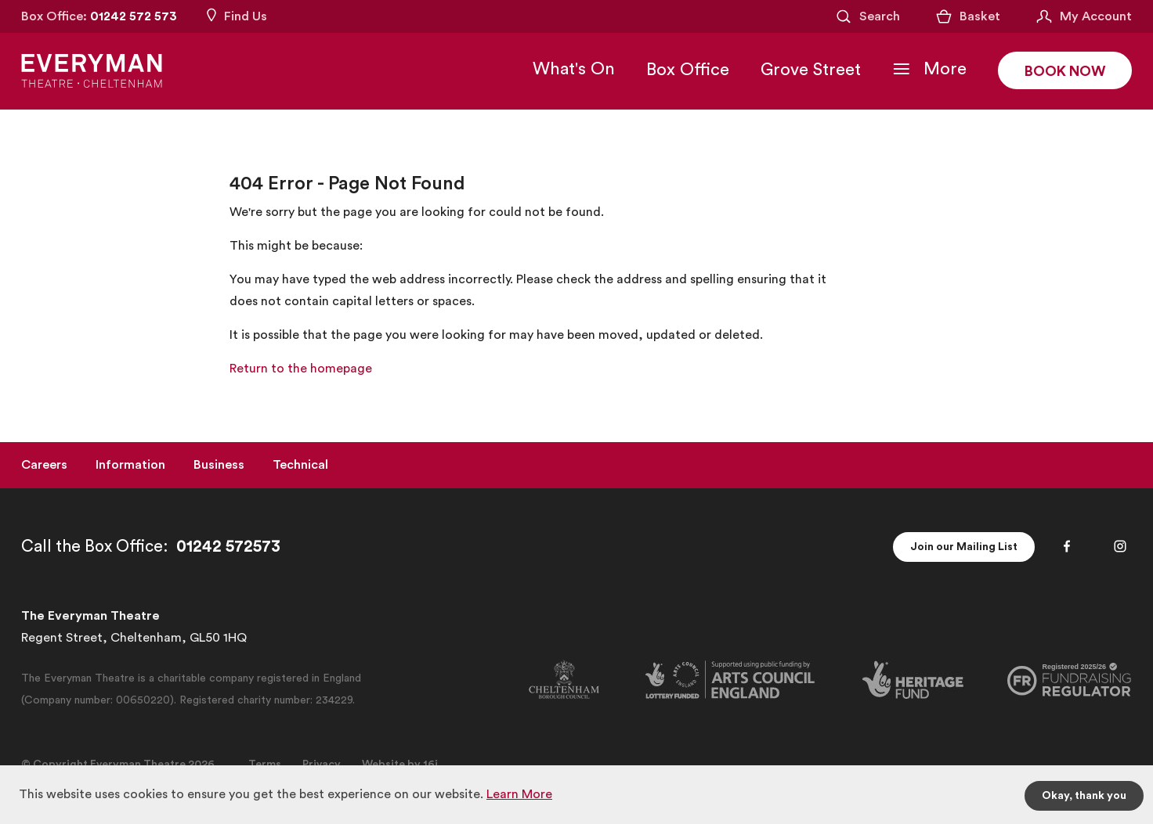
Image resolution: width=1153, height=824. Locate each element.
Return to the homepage (301, 368)
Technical (300, 465)
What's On (574, 68)
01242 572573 (228, 546)
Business (218, 465)
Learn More (519, 794)
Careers (44, 465)
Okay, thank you (1084, 795)
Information (130, 465)
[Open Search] (867, 16)
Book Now (1065, 71)
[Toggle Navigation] (929, 69)
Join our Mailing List (963, 547)
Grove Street (811, 69)
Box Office (687, 69)
